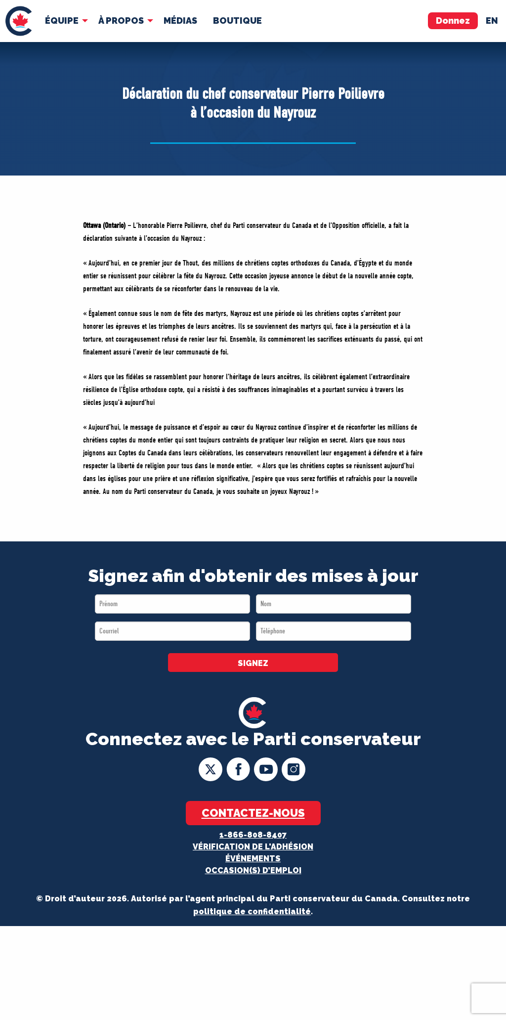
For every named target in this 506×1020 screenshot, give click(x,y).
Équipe (62, 20)
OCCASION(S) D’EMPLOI (253, 870)
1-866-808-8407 (253, 835)
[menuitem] (18, 21)
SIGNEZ (253, 663)
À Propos (121, 20)
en (492, 20)
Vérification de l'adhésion (253, 846)
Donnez (453, 20)
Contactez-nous (253, 812)
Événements (253, 858)
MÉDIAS (180, 20)
